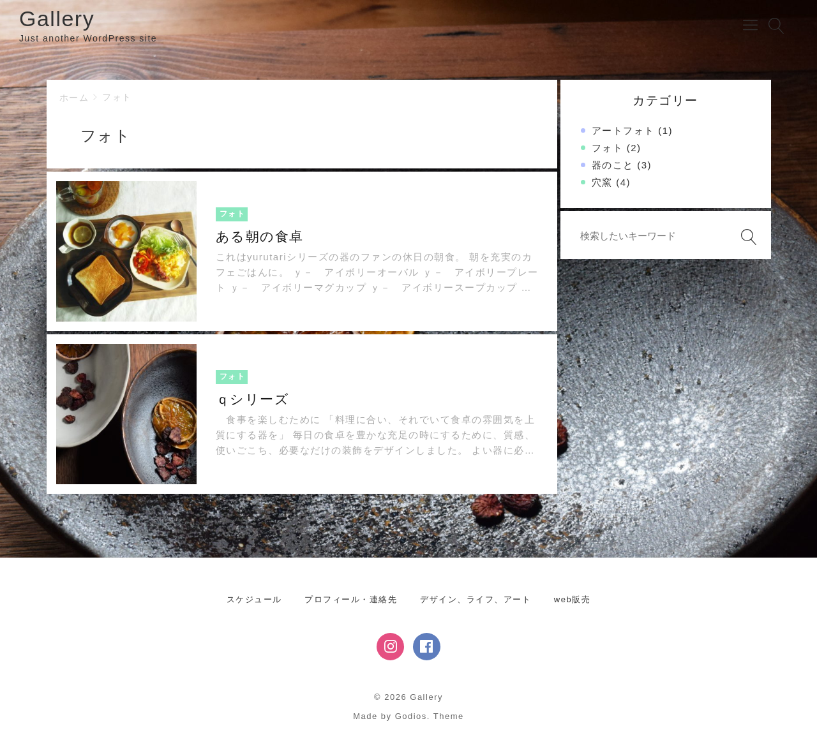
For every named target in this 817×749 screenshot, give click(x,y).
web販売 (572, 599)
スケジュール (254, 599)
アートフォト (623, 130)
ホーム (74, 98)
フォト (117, 97)
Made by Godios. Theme (408, 716)
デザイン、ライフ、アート (475, 599)
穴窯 (602, 182)
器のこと (613, 164)
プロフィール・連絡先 (350, 599)
